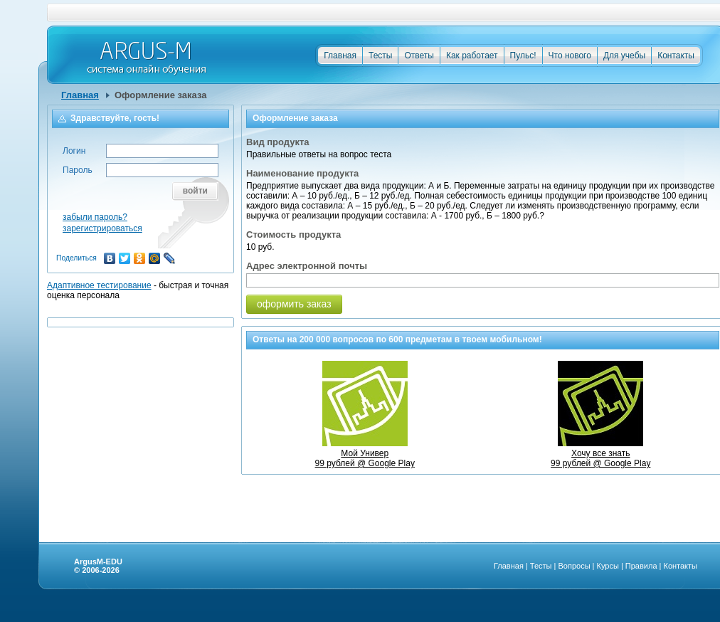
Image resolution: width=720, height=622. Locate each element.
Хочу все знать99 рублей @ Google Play (600, 453)
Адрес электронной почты (306, 265)
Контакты (675, 55)
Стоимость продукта (293, 234)
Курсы (608, 566)
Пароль (77, 170)
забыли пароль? (95, 217)
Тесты (380, 55)
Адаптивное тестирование (99, 285)
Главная (340, 55)
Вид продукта (277, 142)
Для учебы (624, 55)
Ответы (418, 55)
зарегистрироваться (102, 228)
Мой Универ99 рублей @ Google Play (365, 453)
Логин (74, 151)
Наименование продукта (302, 173)
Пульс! (523, 55)
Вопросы (574, 566)
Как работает (472, 55)
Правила (641, 566)
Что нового (570, 55)
